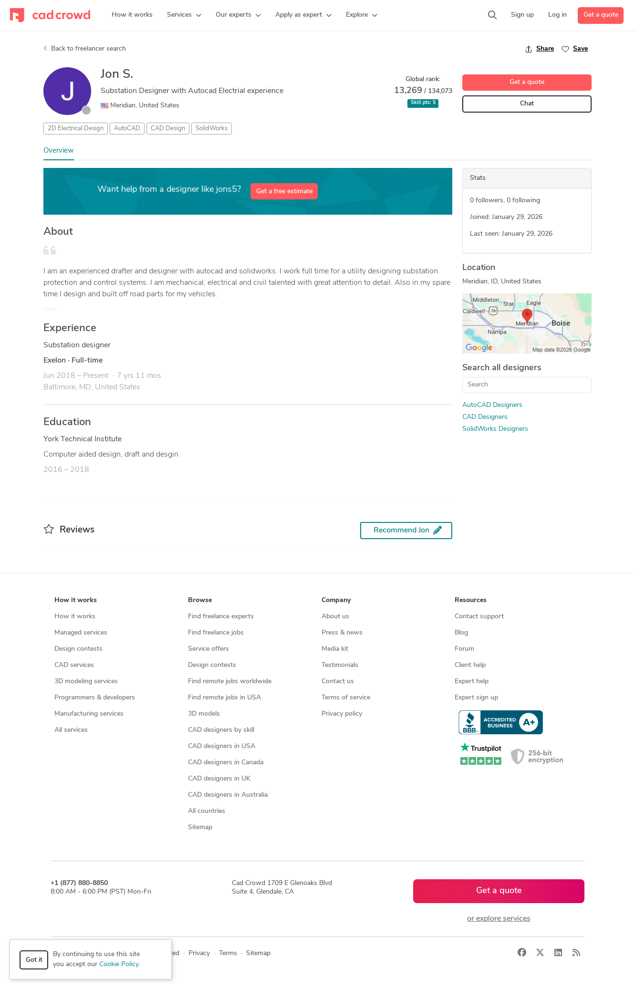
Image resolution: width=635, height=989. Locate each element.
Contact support (479, 616)
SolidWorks (212, 128)
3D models (204, 714)
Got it (34, 960)
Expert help (472, 681)
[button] (184, 15)
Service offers (208, 649)
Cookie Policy (118, 964)
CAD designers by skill (221, 730)
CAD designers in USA (221, 746)
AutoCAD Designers (492, 405)
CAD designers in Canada (225, 762)
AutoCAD (127, 128)
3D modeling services (86, 681)
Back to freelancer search (84, 48)
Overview (58, 151)
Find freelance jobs (216, 632)
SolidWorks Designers (495, 429)
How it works (74, 616)
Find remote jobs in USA (224, 697)
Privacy (199, 953)
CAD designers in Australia (228, 795)
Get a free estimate (284, 191)
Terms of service (346, 697)
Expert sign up (476, 697)
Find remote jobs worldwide (229, 681)
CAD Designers (485, 417)
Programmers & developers (94, 697)
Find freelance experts (221, 616)
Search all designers (501, 368)
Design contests (78, 649)
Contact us (338, 681)
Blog (461, 632)
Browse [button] (200, 600)
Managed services (80, 632)
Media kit (335, 649)
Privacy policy (342, 714)
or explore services (499, 919)
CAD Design (168, 128)
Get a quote (600, 15)
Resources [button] (471, 600)
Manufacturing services (89, 714)
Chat (527, 103)
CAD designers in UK (219, 778)
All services (71, 730)
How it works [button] (75, 600)
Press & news (342, 632)
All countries (206, 811)
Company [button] (336, 600)
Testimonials (340, 665)
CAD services (74, 665)
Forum (464, 649)
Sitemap (200, 827)
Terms (228, 953)
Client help (470, 665)
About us (335, 616)
